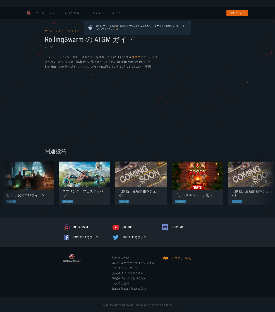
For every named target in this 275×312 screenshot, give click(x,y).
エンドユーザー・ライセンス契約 (133, 262)
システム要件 (120, 283)
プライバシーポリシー (126, 268)
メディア (74, 31)
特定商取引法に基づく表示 (129, 278)
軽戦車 (136, 57)
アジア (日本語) (176, 258)
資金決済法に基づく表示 (128, 273)
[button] (9, 181)
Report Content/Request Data (129, 288)
